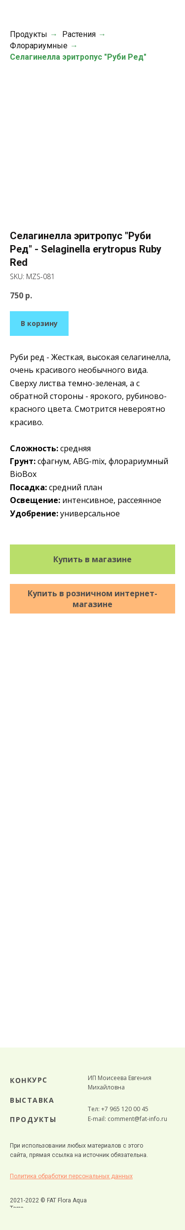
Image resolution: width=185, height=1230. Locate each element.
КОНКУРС (29, 1080)
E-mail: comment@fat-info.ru (127, 1119)
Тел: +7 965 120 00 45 (118, 1109)
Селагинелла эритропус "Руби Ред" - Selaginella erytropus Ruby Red (85, 249)
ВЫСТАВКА (32, 1100)
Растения (79, 34)
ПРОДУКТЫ (33, 1119)
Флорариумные (39, 45)
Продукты (28, 34)
